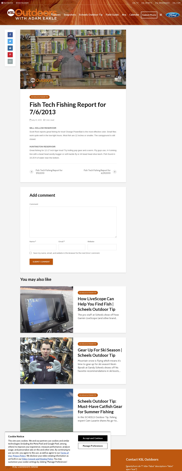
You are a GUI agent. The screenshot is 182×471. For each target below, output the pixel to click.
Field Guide (112, 14)
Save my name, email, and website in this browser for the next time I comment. (66, 253)
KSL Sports (147, 3)
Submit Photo (149, 15)
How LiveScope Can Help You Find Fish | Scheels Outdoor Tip (96, 304)
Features (56, 14)
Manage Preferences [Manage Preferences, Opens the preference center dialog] (93, 446)
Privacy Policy (19, 456)
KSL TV (135, 3)
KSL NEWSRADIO (162, 3)
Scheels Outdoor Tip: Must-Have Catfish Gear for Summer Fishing (100, 406)
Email (62, 241)
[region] (58, 449)
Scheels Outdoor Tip (91, 14)
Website (91, 241)
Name (33, 241)
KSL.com (176, 3)
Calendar (134, 14)
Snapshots (70, 14)
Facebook (7, 3)
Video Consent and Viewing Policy (37, 459)
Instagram (22, 3)
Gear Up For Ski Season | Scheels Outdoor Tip (100, 352)
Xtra (124, 14)
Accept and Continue (93, 438)
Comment (34, 204)
